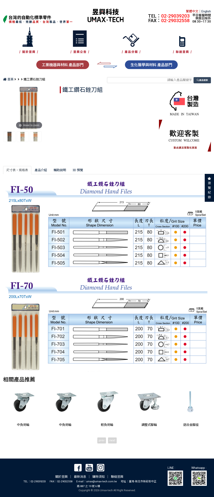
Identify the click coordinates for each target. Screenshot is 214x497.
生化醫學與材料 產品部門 (151, 65)
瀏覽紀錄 (209, 190)
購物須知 (98, 477)
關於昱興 (61, 477)
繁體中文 (192, 11)
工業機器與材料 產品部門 (62, 65)
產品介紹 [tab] (41, 170)
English (206, 11)
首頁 (8, 79)
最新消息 (80, 477)
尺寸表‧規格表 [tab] (17, 170)
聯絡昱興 (117, 477)
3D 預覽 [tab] (78, 170)
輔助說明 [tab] (60, 170)
